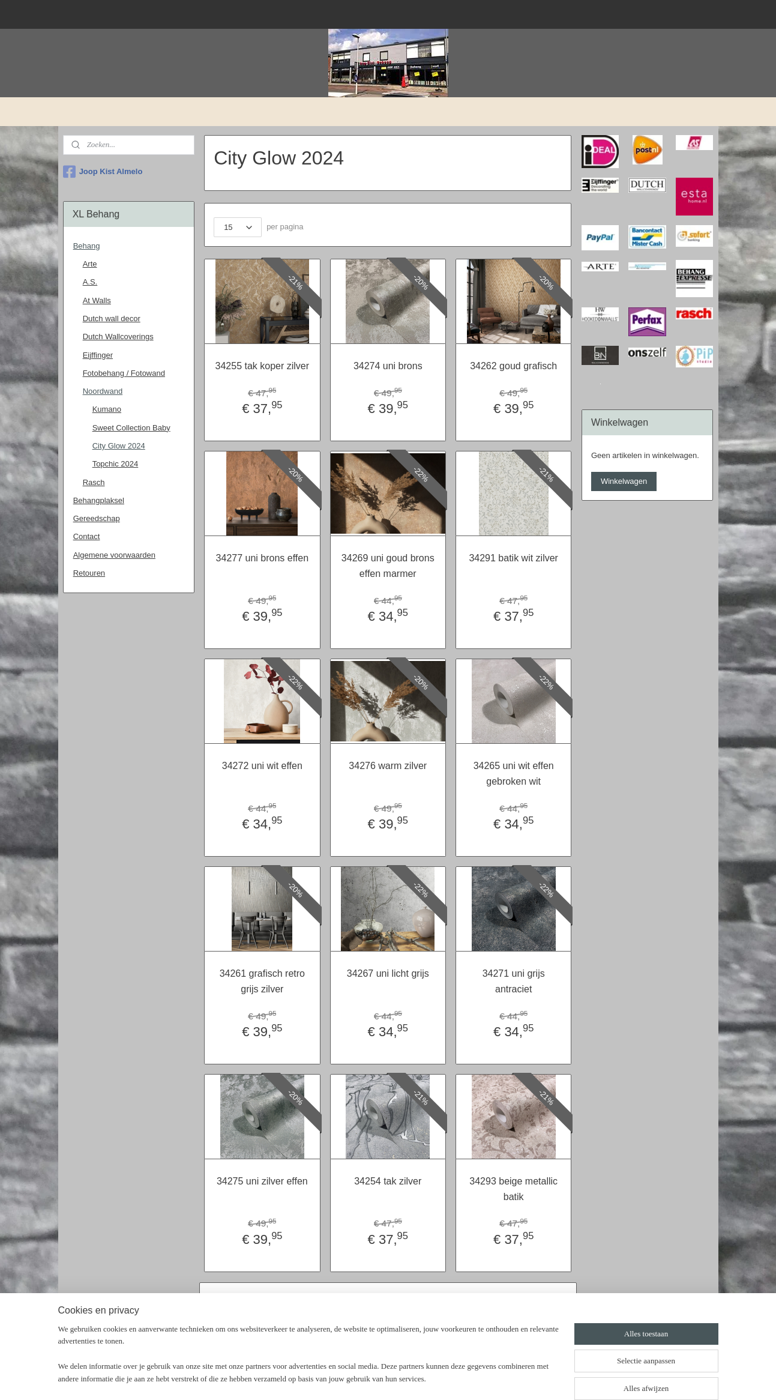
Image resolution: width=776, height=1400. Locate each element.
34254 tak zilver (387, 1181)
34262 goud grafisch (513, 366)
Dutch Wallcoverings (118, 336)
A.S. (90, 281)
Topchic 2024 (115, 463)
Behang (86, 245)
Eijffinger (98, 355)
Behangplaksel (98, 500)
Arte (90, 263)
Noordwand (103, 391)
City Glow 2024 (118, 445)
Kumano (106, 409)
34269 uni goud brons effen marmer (388, 566)
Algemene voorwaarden (114, 555)
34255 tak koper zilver (262, 366)
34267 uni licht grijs (388, 973)
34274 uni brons (388, 366)
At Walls (97, 300)
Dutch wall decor (111, 318)
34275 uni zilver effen (262, 1181)
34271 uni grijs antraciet (514, 981)
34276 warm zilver (388, 766)
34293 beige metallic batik (514, 1189)
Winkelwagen (624, 481)
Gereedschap (96, 518)
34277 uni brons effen (262, 558)
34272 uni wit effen (262, 766)
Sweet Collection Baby (131, 427)
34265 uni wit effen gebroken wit (514, 773)
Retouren (89, 573)
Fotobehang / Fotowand (124, 373)
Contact (86, 536)
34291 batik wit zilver (514, 558)
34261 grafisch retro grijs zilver (262, 981)
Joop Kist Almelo (103, 171)
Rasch (94, 482)
